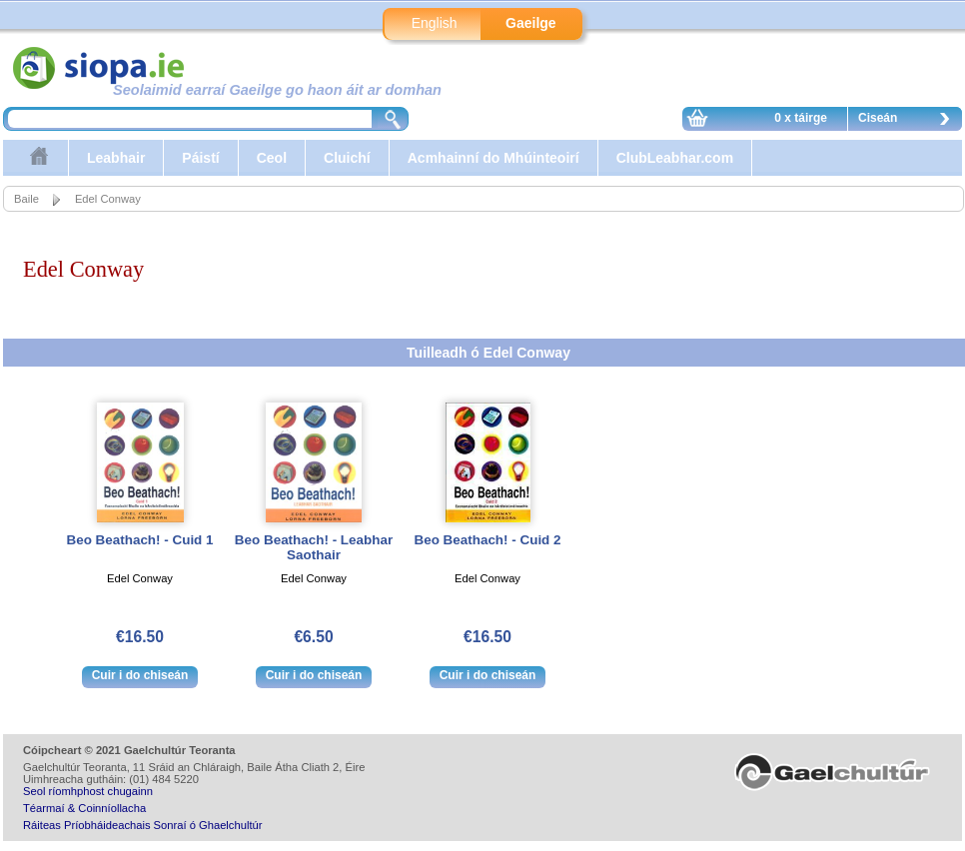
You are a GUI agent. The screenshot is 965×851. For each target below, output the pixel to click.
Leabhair (116, 158)
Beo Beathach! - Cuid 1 (139, 539)
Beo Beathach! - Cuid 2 (487, 539)
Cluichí (347, 158)
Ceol (272, 158)
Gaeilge (530, 23)
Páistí (200, 158)
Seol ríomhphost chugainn (88, 791)
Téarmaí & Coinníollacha (84, 808)
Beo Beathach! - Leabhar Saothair (314, 547)
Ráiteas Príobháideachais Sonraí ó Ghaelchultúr (142, 825)
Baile (26, 199)
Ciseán (909, 121)
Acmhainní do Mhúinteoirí (493, 158)
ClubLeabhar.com (674, 158)
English (435, 23)
